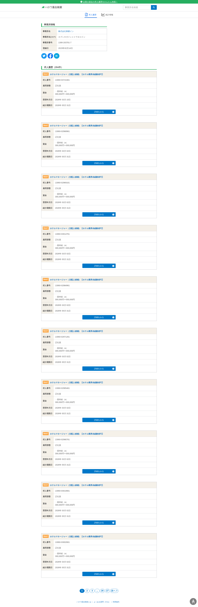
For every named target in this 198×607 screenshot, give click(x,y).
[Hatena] (56, 56)
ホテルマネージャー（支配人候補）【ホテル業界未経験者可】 (77, 74)
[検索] (154, 7)
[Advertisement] (134, 39)
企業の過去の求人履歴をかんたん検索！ (99, 2)
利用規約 (116, 602)
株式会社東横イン (66, 31)
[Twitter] (44, 56)
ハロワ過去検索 (51, 7)
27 (107, 591)
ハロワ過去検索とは (83, 602)
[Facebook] (50, 56)
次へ (114, 591)
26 (102, 591)
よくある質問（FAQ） (102, 602)
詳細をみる (104, 112)
